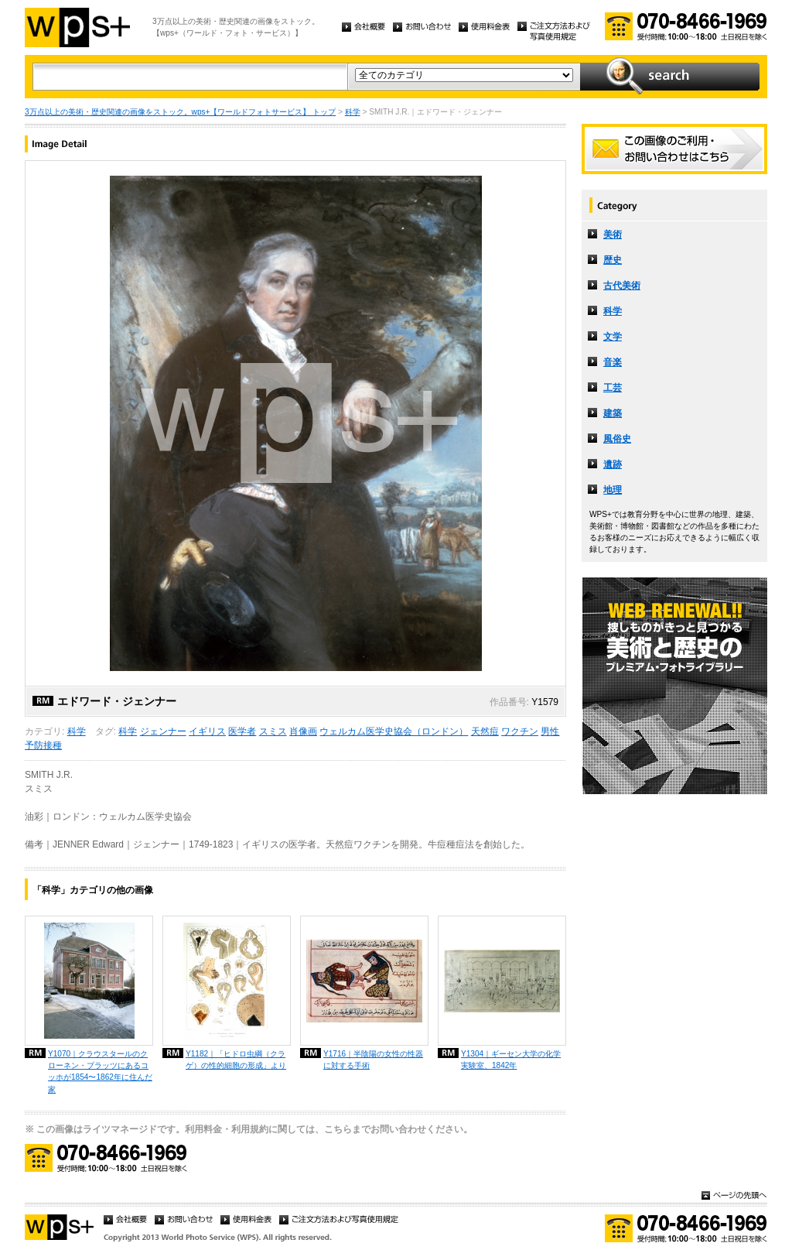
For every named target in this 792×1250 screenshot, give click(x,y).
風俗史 (617, 438)
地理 (612, 490)
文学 (612, 336)
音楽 (612, 362)
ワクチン (519, 731)
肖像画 (303, 731)
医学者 (242, 731)
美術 (612, 234)
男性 (550, 731)
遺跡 (612, 464)
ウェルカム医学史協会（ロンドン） (393, 731)
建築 (612, 413)
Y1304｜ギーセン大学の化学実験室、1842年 (511, 1060)
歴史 (612, 260)
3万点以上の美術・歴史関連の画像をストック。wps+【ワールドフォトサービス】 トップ (180, 112)
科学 (352, 112)
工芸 (612, 387)
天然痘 (485, 731)
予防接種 (43, 745)
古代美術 (621, 285)
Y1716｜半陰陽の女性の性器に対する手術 (373, 1060)
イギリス (207, 731)
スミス (273, 731)
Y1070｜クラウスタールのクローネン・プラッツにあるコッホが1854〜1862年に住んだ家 (100, 1071)
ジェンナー (163, 731)
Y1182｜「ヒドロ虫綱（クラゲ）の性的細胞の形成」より (236, 1060)
